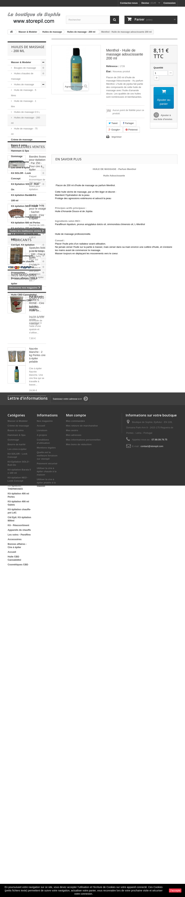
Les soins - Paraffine (22, 267)
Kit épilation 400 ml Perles (25, 222)
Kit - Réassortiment (22, 255)
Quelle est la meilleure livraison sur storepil (47, 765)
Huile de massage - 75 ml (24, 131)
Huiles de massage (23, 84)
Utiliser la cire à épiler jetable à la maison (46, 792)
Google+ (114, 129)
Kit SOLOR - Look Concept (21, 176)
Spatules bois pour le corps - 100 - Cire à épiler (37, 420)
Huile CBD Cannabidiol (24, 294)
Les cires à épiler (20, 167)
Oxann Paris (20, 608)
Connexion (170, 3)
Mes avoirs (72, 740)
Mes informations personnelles (83, 749)
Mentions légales (46, 757)
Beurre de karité (20, 162)
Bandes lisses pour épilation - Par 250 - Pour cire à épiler (37, 330)
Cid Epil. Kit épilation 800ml (23, 247)
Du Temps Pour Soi (24, 597)
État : (109, 71)
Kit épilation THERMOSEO (25, 217)
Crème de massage (22, 139)
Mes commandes (75, 730)
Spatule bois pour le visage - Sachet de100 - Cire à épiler (37, 379)
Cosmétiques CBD (21, 300)
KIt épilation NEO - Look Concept (24, 209)
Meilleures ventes (28, 314)
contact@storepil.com (152, 756)
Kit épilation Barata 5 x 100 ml (23, 198)
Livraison (42, 740)
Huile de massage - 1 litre (23, 104)
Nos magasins (23, 631)
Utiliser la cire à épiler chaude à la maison (47, 781)
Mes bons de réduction (79, 754)
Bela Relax (19, 592)
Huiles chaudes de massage (22, 76)
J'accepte (175, 890)
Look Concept (21, 603)
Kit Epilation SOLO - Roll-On (25, 187)
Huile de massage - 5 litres (23, 93)
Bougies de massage (24, 67)
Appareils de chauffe (22, 261)
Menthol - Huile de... (35, 668)
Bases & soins (19, 145)
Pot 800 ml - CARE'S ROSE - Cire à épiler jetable (36, 470)
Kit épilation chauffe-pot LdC (24, 236)
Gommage (17, 156)
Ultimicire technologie (25, 613)
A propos (42, 744)
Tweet (113, 123)
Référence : (112, 66)
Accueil (15, 289)
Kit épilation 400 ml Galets (25, 228)
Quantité (158, 67)
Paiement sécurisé (47, 773)
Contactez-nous (129, 3)
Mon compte (76, 725)
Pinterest (131, 129)
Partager (128, 123)
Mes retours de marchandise (82, 735)
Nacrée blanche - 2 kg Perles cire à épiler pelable (37, 522)
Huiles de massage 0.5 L (26, 112)
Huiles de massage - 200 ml (25, 120)
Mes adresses (73, 744)
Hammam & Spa (20, 150)
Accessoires (18, 272)
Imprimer (117, 137)
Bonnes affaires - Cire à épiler (24, 281)
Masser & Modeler (21, 62)
